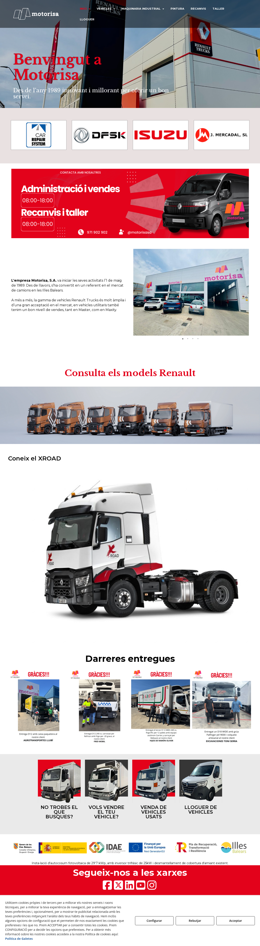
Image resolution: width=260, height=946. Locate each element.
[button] (40, 14)
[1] (130, 555)
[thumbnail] (59, 791)
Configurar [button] (154, 921)
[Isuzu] (160, 135)
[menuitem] (85, 8)
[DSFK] (99, 135)
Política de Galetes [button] (19, 939)
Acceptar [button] (235, 921)
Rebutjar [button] (195, 921)
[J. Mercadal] (221, 135)
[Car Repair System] (38, 135)
